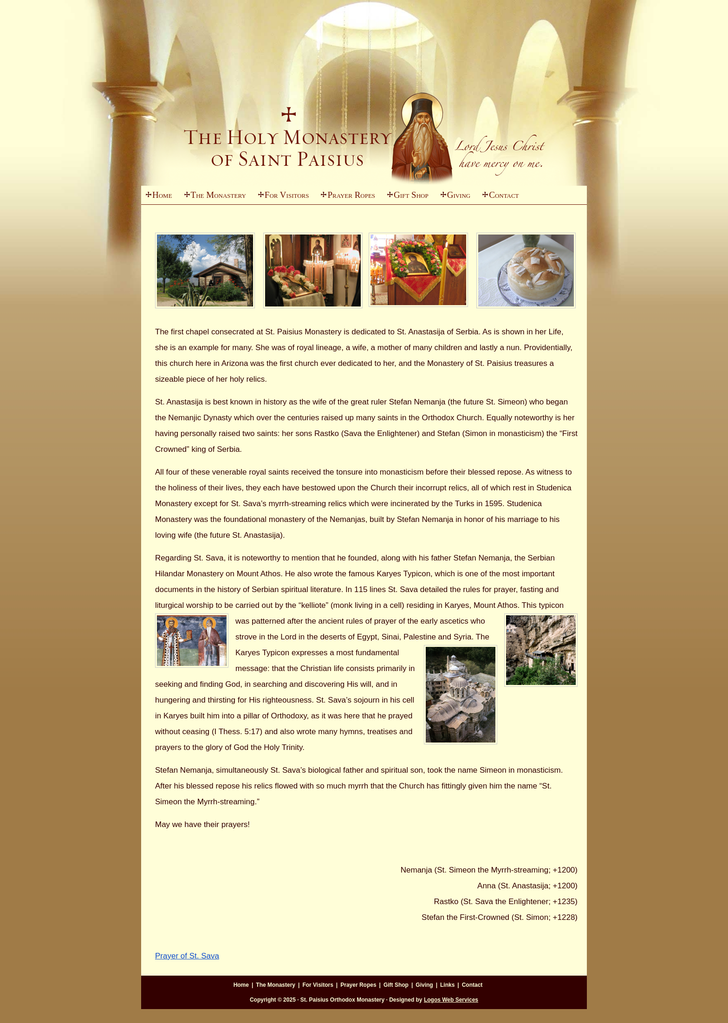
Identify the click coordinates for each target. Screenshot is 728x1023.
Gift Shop (411, 195)
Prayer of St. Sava (187, 955)
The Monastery (213, 197)
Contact (504, 195)
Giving (453, 197)
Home (162, 195)
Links (447, 985)
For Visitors (281, 197)
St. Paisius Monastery (364, 116)
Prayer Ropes (351, 195)
